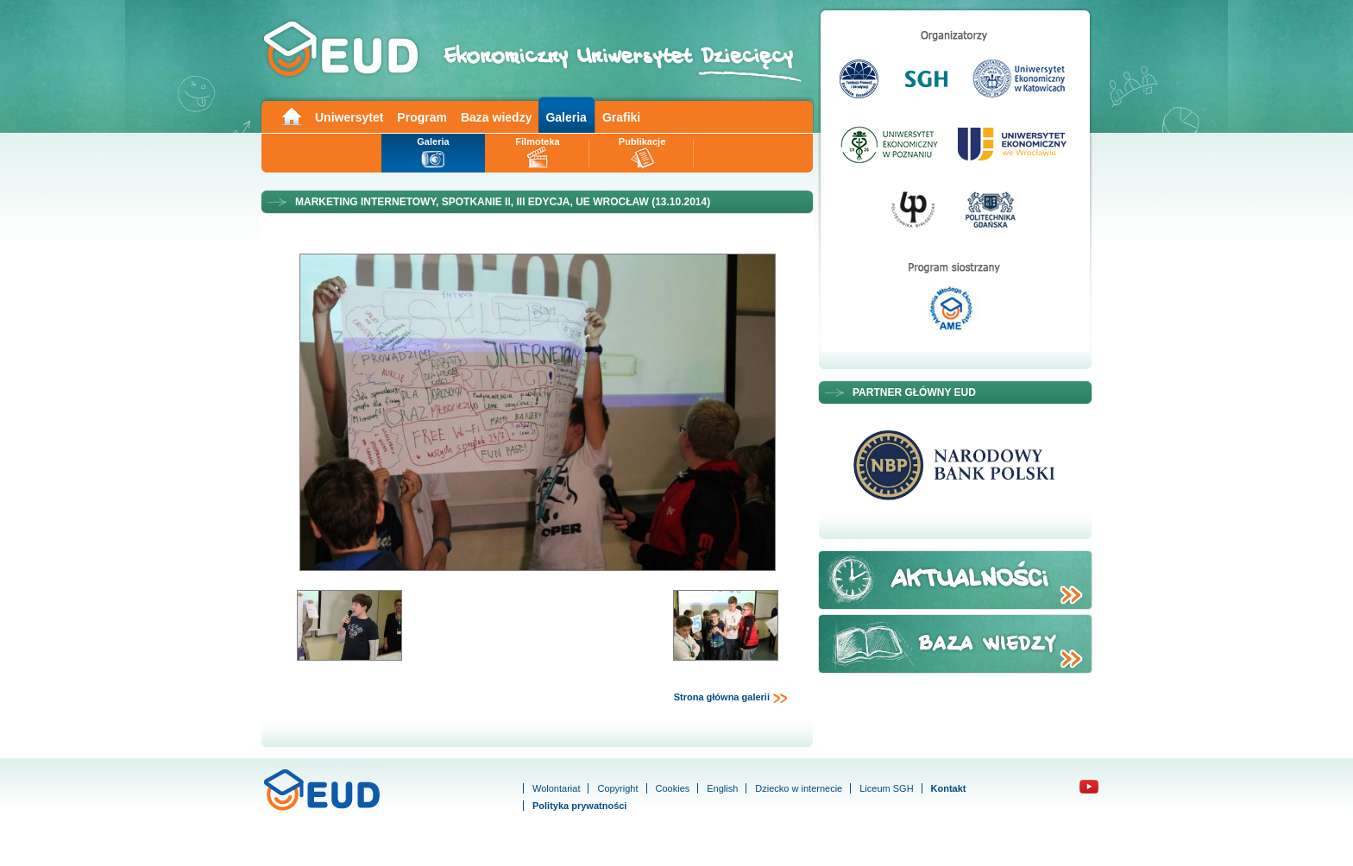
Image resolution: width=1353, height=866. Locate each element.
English (722, 788)
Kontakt (948, 788)
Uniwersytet (349, 117)
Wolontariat (556, 788)
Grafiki (621, 117)
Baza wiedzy (496, 117)
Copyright (617, 788)
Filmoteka (537, 141)
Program (422, 117)
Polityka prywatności (579, 805)
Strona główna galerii (731, 698)
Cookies (673, 788)
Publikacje (642, 141)
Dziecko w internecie (798, 788)
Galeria (565, 117)
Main (291, 115)
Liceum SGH (886, 788)
